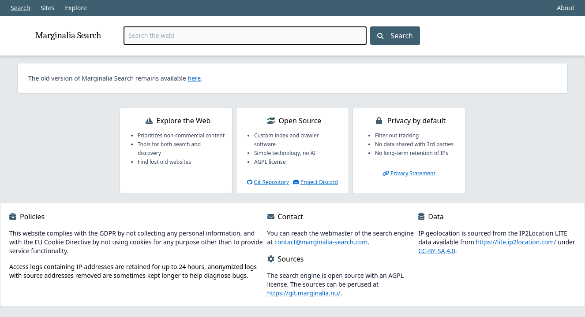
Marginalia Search (68, 35)
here (194, 78)
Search (20, 8)
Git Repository (271, 182)
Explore (75, 8)
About (565, 8)
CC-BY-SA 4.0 (436, 251)
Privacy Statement (412, 173)
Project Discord (319, 182)
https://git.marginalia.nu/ (304, 293)
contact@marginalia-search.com (321, 242)
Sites (47, 8)
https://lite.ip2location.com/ (516, 242)
